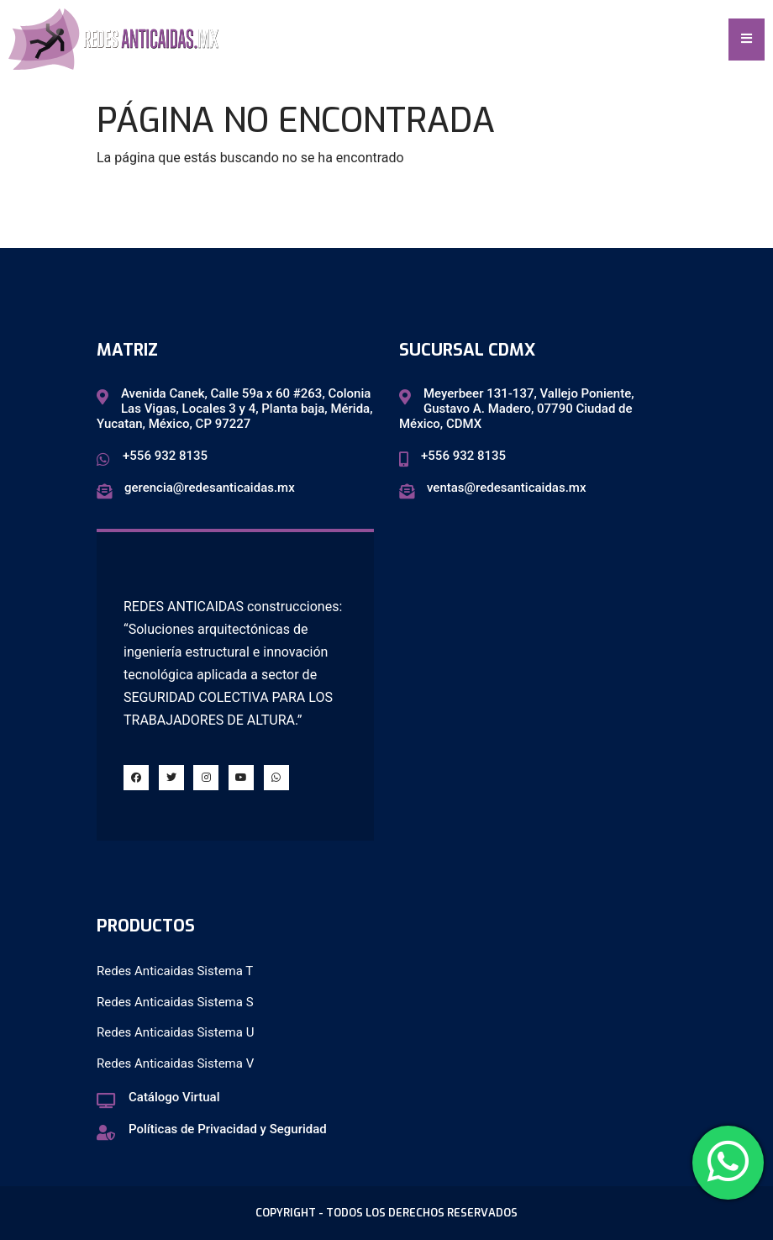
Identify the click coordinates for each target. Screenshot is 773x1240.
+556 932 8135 (165, 455)
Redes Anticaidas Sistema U (175, 1032)
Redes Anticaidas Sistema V (175, 1063)
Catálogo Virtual (174, 1097)
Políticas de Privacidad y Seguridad (228, 1129)
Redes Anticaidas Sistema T (175, 971)
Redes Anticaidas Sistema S (175, 1002)
